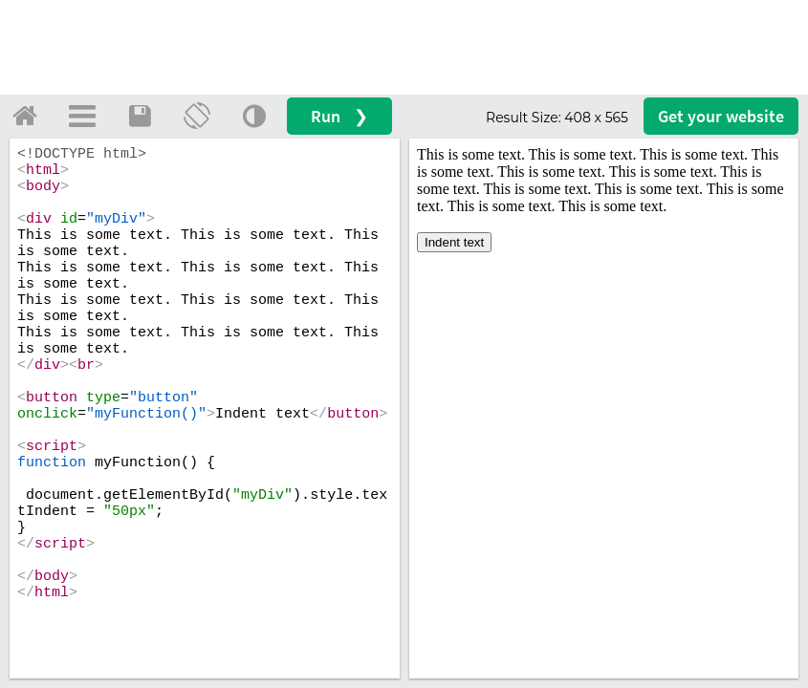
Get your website (721, 116)
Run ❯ (339, 116)
